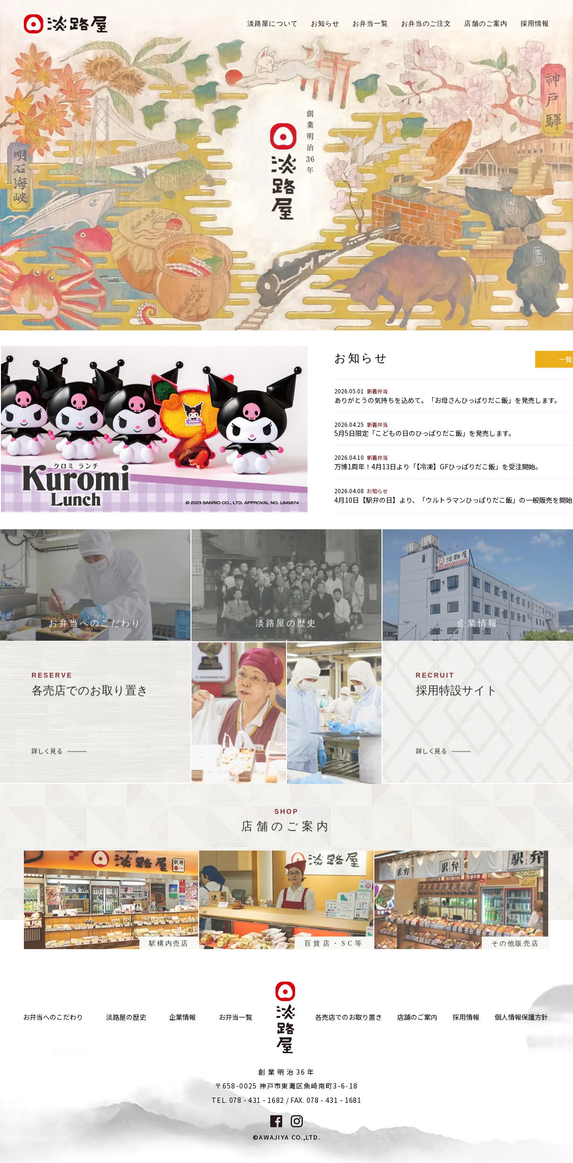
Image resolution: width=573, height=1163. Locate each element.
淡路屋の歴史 (126, 1017)
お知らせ (325, 23)
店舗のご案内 (417, 1017)
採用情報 (534, 23)
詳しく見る (47, 756)
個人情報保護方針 (521, 1017)
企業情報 (182, 1017)
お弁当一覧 (370, 23)
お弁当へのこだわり (53, 1017)
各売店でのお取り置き (348, 1017)
